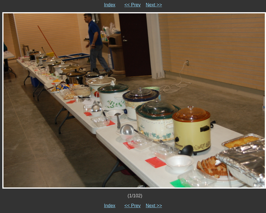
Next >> (154, 4)
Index (109, 4)
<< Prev (132, 4)
